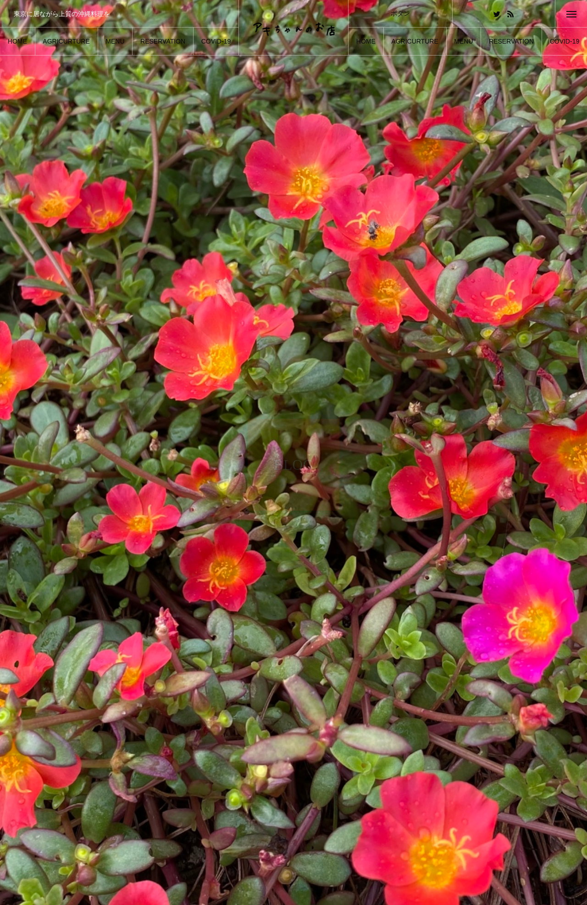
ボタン (400, 13)
